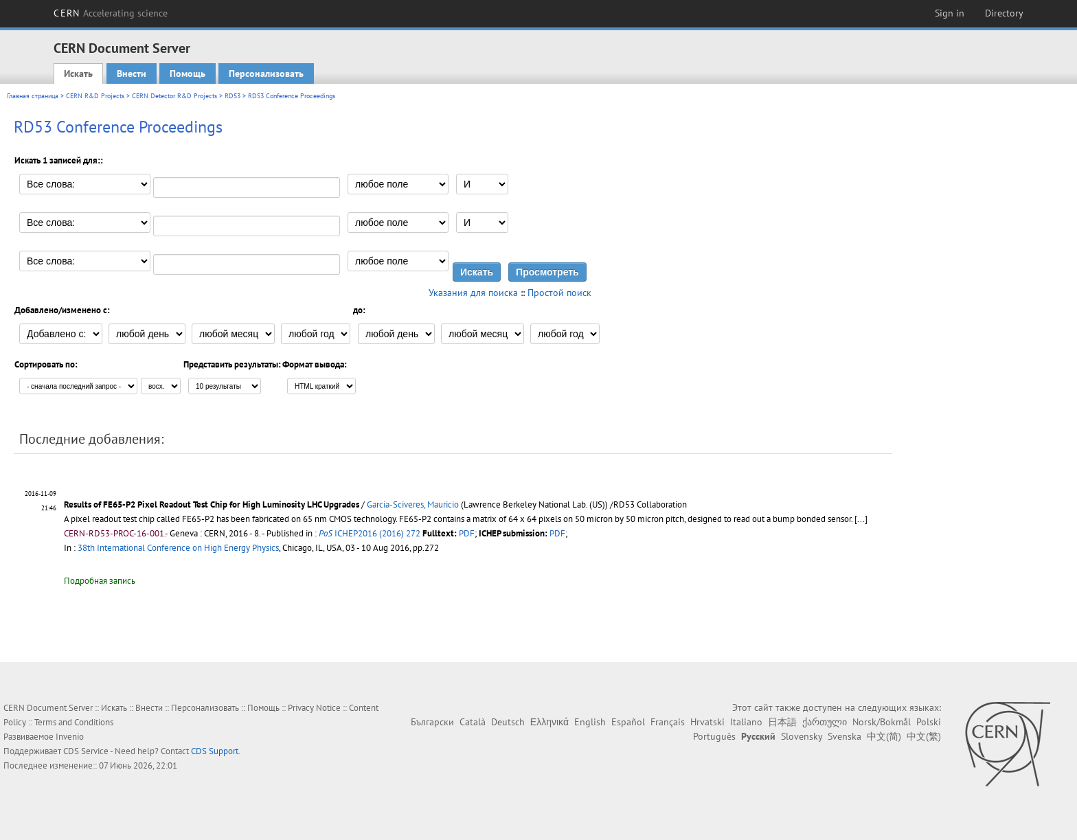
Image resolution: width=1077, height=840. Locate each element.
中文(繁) (924, 736)
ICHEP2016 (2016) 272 (369, 533)
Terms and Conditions (73, 722)
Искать (78, 73)
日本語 (782, 722)
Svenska (844, 736)
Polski (928, 722)
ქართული (824, 722)
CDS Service (86, 751)
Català (473, 722)
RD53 (232, 95)
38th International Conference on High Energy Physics (178, 548)
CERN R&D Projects (95, 95)
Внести (131, 73)
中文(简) (884, 736)
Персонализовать (266, 73)
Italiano (746, 722)
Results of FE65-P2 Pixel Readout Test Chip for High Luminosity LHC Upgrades (211, 504)
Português (714, 736)
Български (432, 722)
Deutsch (508, 722)
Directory (1004, 13)
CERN (111, 13)
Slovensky (801, 736)
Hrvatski (707, 722)
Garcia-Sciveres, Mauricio (413, 504)
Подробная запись (99, 581)
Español (628, 722)
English (590, 722)
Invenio (70, 736)
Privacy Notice (314, 708)
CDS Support (214, 751)
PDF (467, 533)
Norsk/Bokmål (881, 722)
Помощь (187, 73)
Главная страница (32, 95)
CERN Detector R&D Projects (174, 95)
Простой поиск (559, 292)
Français (667, 722)
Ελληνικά (549, 722)
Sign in (949, 13)
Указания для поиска (473, 292)
